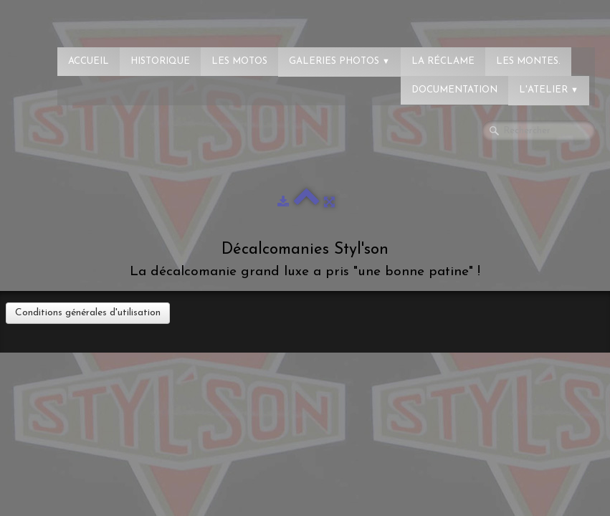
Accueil (88, 61)
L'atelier (548, 90)
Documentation (454, 90)
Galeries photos (339, 61)
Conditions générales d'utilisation (88, 312)
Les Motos (239, 61)
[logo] (68, 18)
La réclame (443, 61)
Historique (160, 61)
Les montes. (528, 61)
